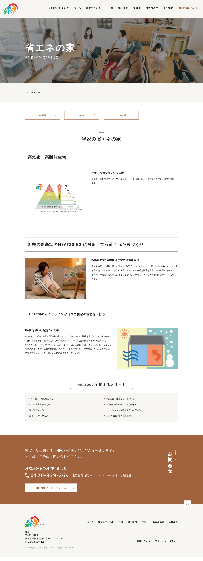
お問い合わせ (188, 11)
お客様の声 (152, 11)
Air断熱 (43, 115)
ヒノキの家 (121, 115)
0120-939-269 (188, 6)
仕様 (111, 11)
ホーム (77, 11)
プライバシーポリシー (165, 545)
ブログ (137, 11)
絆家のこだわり (95, 11)
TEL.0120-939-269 (35, 545)
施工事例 (123, 11)
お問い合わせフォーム (57, 490)
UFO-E (81, 115)
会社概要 (168, 11)
